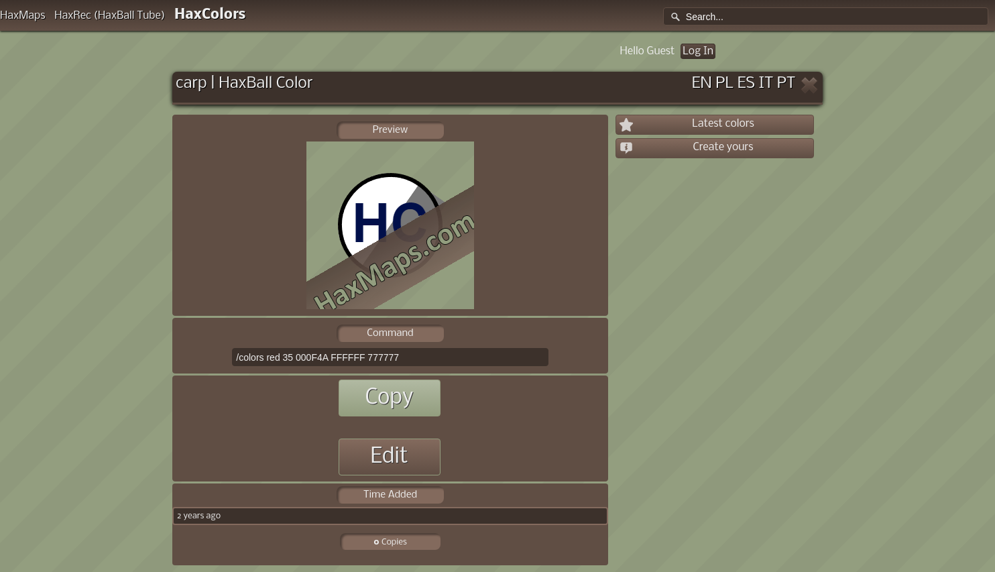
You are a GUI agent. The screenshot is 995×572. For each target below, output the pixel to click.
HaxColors (210, 15)
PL (724, 83)
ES (746, 83)
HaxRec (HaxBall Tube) (109, 15)
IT (766, 83)
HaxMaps (23, 15)
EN (702, 83)
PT (786, 83)
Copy (389, 398)
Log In (698, 51)
